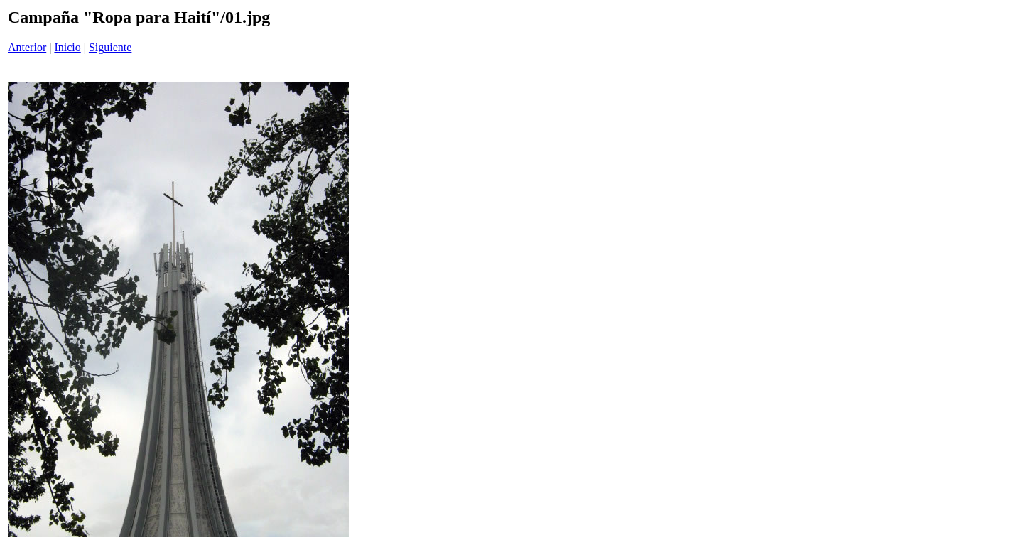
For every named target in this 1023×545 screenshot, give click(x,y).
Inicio (67, 47)
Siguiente (110, 47)
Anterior (27, 47)
